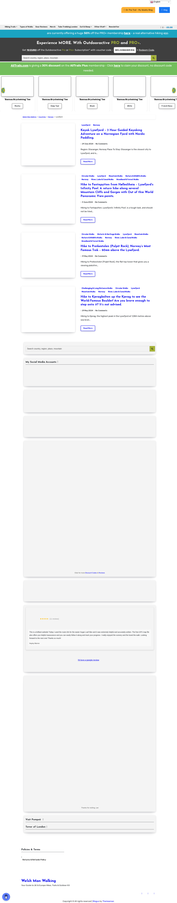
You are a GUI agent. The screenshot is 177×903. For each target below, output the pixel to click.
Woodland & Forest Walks (128, 179)
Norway (96, 125)
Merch (52, 27)
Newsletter (114, 27)
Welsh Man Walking (38, 881)
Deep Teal (55, 106)
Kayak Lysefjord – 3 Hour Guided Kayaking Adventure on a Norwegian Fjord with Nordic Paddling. (113, 134)
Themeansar (108, 901)
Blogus (96, 901)
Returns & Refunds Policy (34, 860)
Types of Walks (26, 27)
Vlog (164, 10)
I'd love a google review (88, 660)
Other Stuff (99, 27)
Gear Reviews (41, 27)
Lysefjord (86, 125)
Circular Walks (88, 176)
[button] (174, 90)
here (117, 65)
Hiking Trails (10, 27)
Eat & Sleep (85, 27)
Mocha (17, 106)
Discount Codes (91, 573)
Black (92, 106)
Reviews (102, 573)
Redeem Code (146, 50)
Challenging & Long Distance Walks (97, 288)
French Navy (167, 106)
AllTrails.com (19, 65)
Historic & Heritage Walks (108, 234)
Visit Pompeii (35, 819)
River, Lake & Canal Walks (102, 179)
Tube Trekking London (67, 27)
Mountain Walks (116, 176)
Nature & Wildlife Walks (135, 176)
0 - (167, 27)
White (129, 106)
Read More (87, 162)
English (155, 1)
